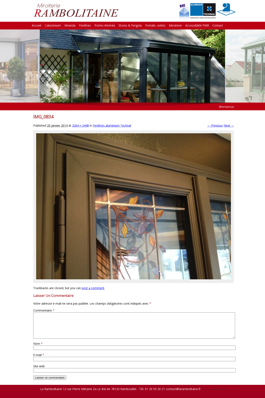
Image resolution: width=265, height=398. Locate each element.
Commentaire (43, 310)
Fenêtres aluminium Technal (112, 125)
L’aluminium (53, 25)
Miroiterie (175, 25)
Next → (229, 125)
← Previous (215, 125)
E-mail (38, 360)
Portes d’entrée (104, 25)
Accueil (36, 25)
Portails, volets (155, 25)
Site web (39, 371)
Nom (38, 349)
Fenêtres (85, 25)
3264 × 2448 (80, 125)
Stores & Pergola (130, 25)
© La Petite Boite (213, 394)
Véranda (69, 25)
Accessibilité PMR (197, 25)
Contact (217, 25)
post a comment (93, 288)
